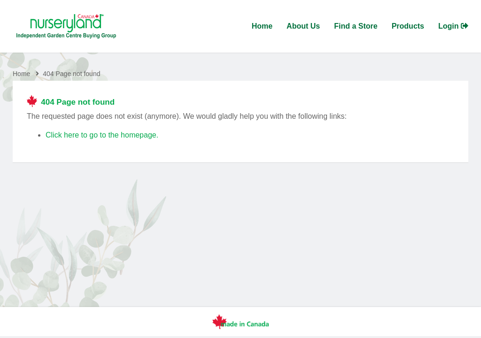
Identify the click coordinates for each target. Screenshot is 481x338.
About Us (303, 26)
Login (453, 26)
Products (408, 26)
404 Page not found (71, 73)
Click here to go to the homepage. (102, 135)
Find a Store (355, 26)
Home (262, 26)
